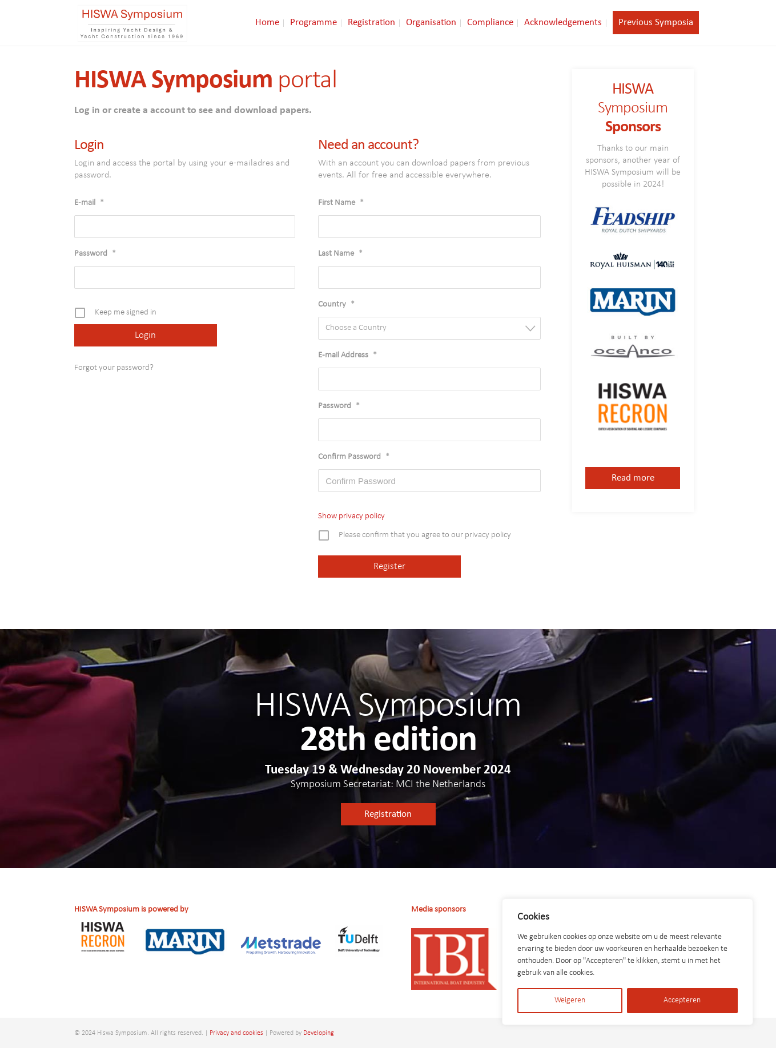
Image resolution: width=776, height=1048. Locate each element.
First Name (341, 203)
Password (95, 253)
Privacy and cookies (236, 1033)
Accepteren (682, 1000)
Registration (388, 814)
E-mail (89, 203)
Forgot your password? (114, 368)
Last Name (340, 253)
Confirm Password (353, 457)
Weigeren (569, 1000)
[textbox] (432, 327)
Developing (318, 1033)
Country (336, 304)
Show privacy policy (351, 516)
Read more (633, 478)
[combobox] (429, 328)
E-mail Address (347, 355)
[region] (627, 961)
